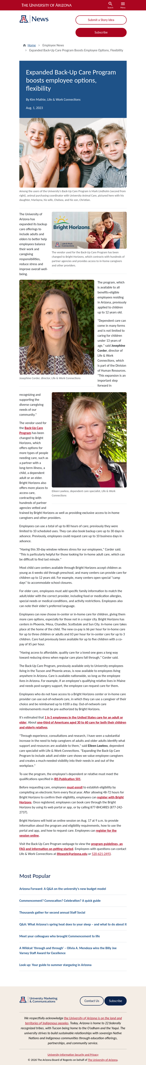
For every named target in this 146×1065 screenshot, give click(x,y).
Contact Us (91, 1001)
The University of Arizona (102, 1060)
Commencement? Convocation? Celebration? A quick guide (60, 901)
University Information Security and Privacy (73, 1054)
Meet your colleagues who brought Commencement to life (59, 936)
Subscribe (101, 32)
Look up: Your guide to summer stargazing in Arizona (55, 965)
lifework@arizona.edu (72, 854)
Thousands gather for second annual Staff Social (52, 912)
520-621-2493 (101, 854)
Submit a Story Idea (101, 20)
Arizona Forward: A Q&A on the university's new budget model (62, 889)
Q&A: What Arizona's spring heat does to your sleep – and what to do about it (73, 924)
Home (32, 45)
